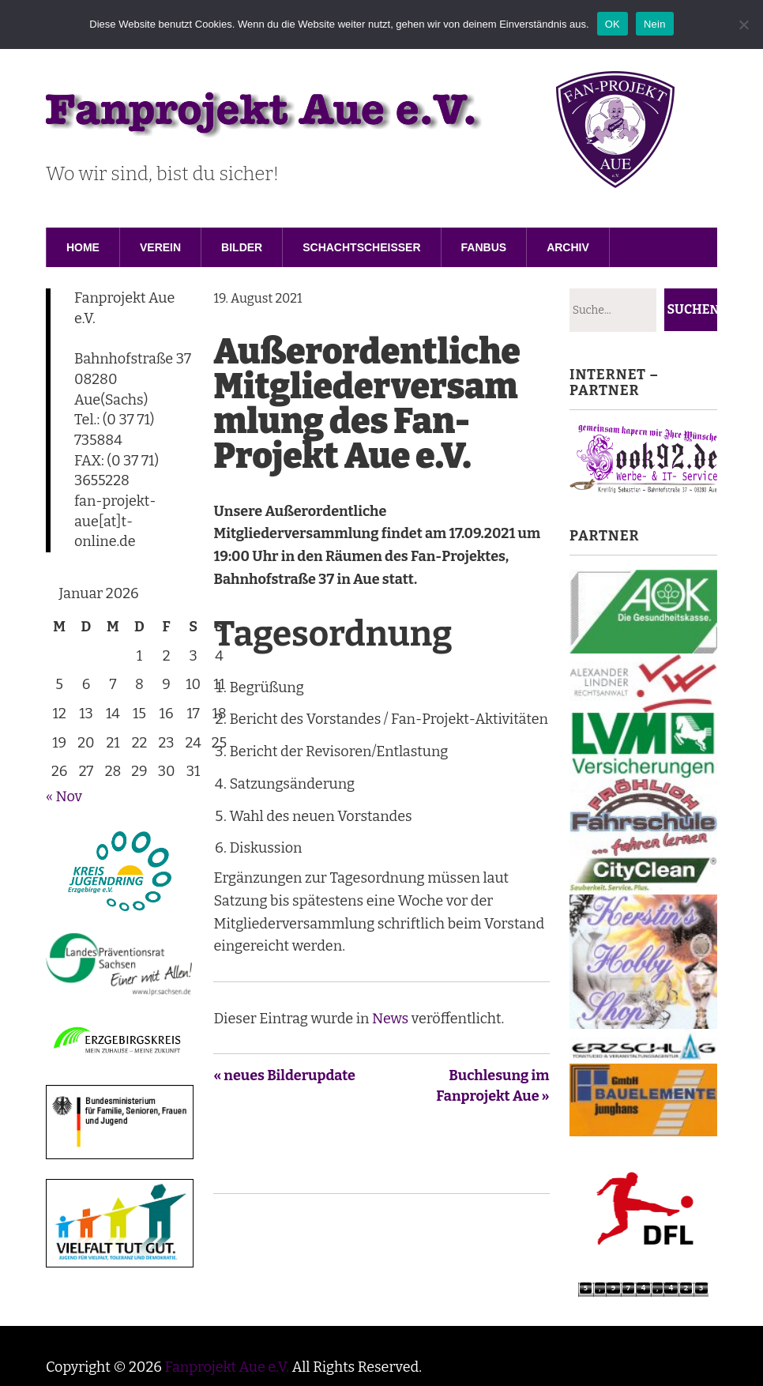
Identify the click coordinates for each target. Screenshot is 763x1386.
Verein (160, 247)
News (390, 1018)
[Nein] (743, 24)
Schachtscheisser (361, 247)
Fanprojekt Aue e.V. (226, 1367)
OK (612, 24)
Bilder (241, 247)
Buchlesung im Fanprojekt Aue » (492, 1086)
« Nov (64, 796)
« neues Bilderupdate (284, 1075)
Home (83, 247)
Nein (655, 24)
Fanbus (484, 247)
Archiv (568, 247)
